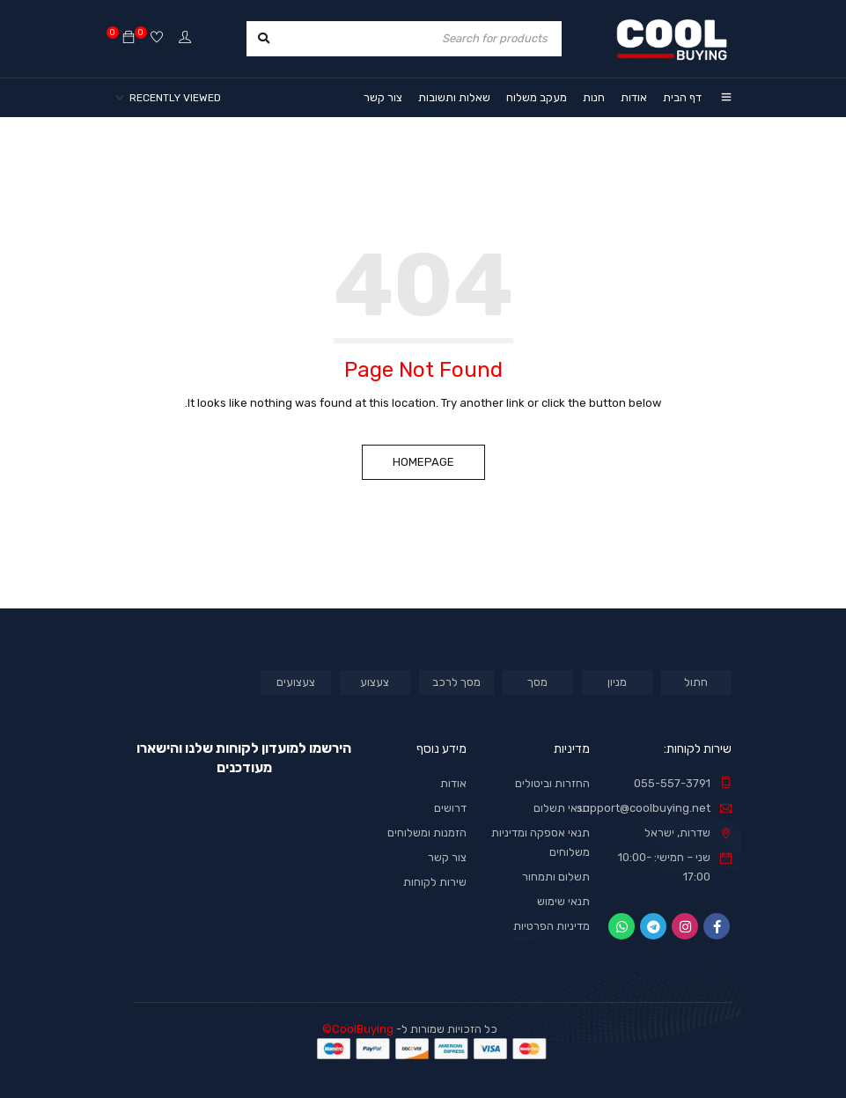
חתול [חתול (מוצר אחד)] (696, 682)
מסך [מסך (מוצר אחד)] (537, 682)
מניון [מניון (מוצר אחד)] (617, 682)
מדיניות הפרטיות (551, 925)
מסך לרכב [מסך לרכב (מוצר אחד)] (456, 682)
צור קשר (447, 857)
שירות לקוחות (435, 881)
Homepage (423, 461)
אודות (453, 783)
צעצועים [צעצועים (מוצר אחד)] (295, 682)
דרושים (450, 807)
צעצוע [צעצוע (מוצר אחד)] (374, 682)
